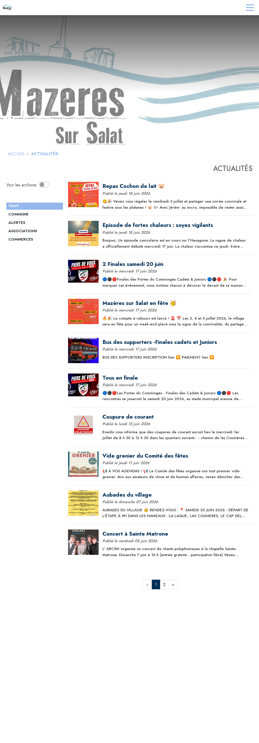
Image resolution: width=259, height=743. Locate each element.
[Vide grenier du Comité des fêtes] (175, 456)
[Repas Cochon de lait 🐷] (175, 186)
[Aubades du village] (175, 495)
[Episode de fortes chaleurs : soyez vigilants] (175, 225)
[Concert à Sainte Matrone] (175, 534)
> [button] (173, 584)
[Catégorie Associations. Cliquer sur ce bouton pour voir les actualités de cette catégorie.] (34, 231)
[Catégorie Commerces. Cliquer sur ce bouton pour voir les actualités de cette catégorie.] (34, 239)
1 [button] (156, 584)
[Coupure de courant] (175, 417)
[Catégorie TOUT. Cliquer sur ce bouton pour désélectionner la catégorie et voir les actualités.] (34, 206)
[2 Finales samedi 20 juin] (175, 264)
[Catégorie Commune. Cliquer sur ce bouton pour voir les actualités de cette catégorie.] (34, 214)
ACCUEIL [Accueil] (16, 154)
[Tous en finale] (175, 378)
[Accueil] (8, 8)
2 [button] (164, 584)
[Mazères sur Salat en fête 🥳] (175, 303)
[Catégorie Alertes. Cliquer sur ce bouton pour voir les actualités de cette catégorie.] (34, 222)
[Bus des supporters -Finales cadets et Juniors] (175, 342)
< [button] (147, 584)
